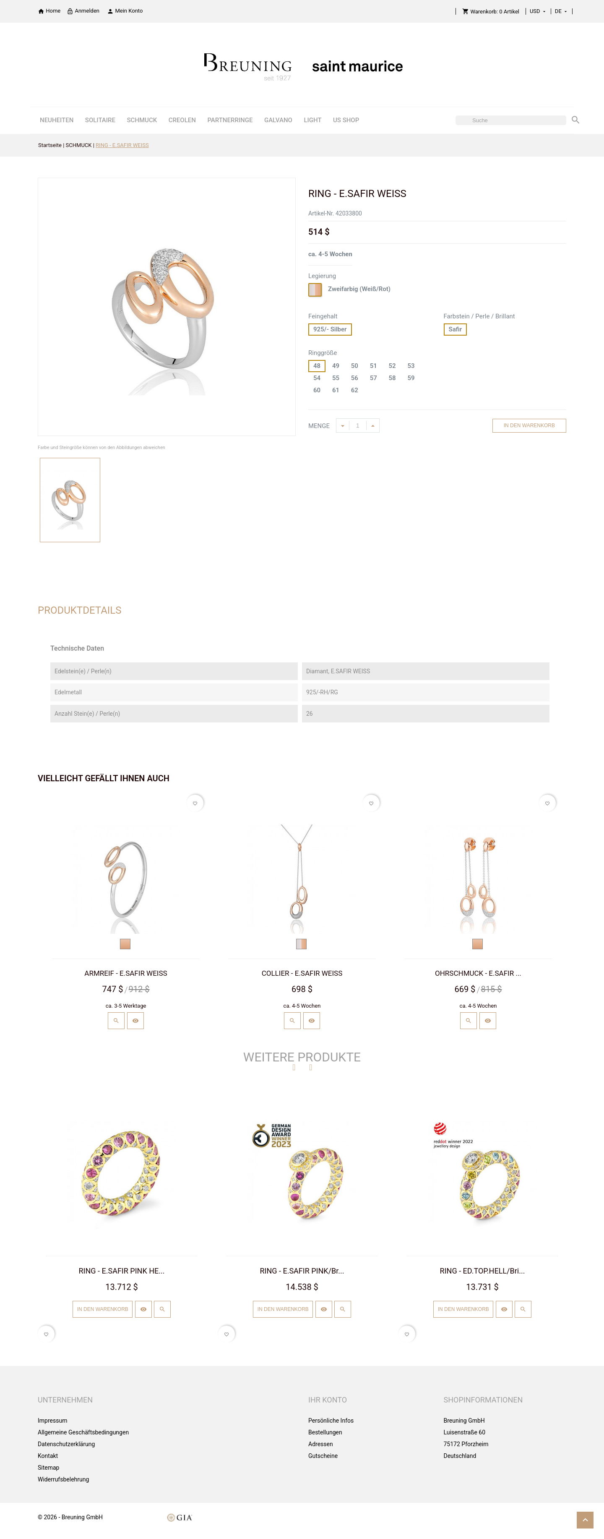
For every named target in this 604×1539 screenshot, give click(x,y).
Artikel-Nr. (321, 213)
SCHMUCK (142, 120)
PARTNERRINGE (230, 120)
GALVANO (278, 120)
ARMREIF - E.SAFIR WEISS (125, 973)
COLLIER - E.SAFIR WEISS (302, 973)
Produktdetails (80, 610)
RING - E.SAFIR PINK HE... (122, 1270)
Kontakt (48, 1455)
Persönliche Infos (331, 1420)
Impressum (52, 1420)
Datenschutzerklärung (66, 1444)
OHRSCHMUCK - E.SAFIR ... (478, 973)
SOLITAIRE (100, 120)
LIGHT (312, 120)
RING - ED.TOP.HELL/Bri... (482, 1270)
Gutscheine (323, 1455)
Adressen (320, 1444)
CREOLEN (182, 120)
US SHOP (346, 120)
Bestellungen (325, 1432)
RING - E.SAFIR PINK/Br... (302, 1270)
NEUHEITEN (56, 120)
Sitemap (48, 1467)
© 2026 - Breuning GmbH (70, 1517)
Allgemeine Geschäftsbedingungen (83, 1432)
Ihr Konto (327, 1399)
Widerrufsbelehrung (63, 1479)
